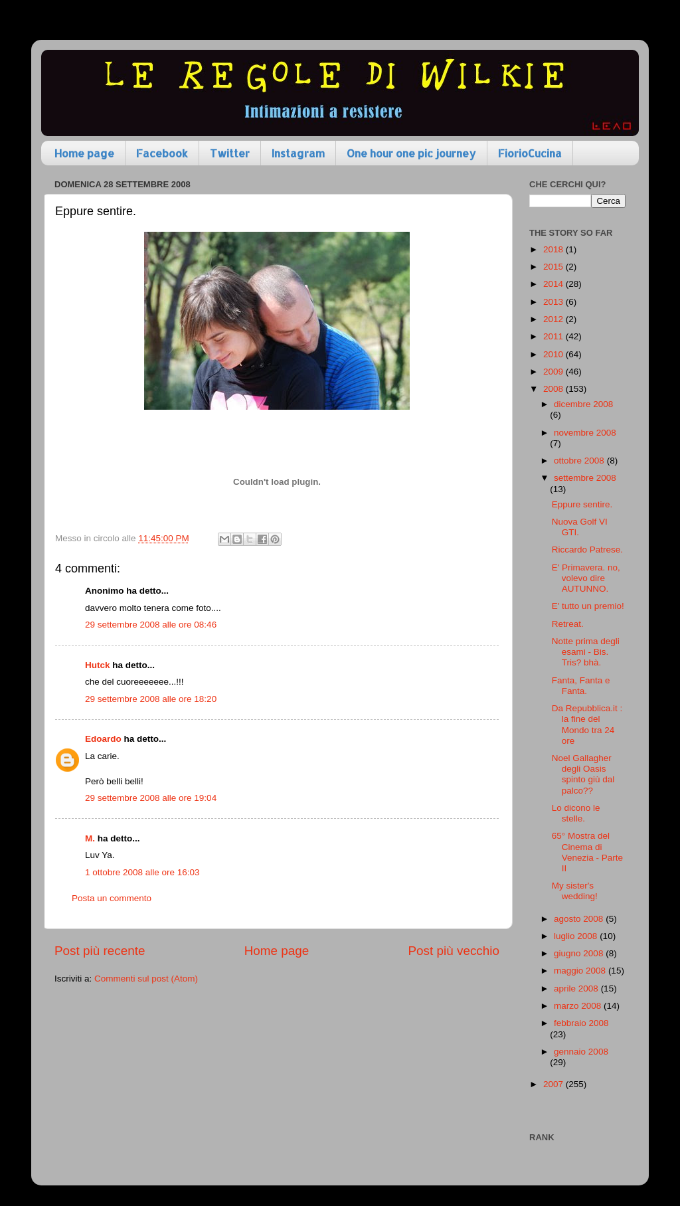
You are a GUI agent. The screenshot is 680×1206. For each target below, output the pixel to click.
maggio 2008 (581, 971)
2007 (554, 1084)
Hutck (97, 665)
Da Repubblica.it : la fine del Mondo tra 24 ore (587, 724)
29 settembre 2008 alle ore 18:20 (150, 699)
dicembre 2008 (583, 404)
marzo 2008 (579, 1006)
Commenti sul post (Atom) (146, 979)
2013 (554, 302)
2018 (554, 249)
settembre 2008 (585, 478)
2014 (554, 284)
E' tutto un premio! (588, 606)
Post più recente (99, 951)
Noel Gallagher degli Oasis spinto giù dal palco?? (583, 774)
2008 (554, 389)
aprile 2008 (577, 988)
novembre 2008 (585, 433)
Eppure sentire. (582, 504)
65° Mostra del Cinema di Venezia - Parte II (587, 852)
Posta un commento (111, 898)
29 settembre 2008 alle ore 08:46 (150, 625)
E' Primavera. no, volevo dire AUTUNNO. (586, 578)
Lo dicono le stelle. (576, 813)
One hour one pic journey (411, 153)
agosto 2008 (580, 919)
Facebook (162, 153)
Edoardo (103, 739)
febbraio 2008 (581, 1023)
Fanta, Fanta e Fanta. (581, 685)
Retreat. (568, 624)
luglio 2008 (577, 936)
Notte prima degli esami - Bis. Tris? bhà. (586, 651)
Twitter (230, 153)
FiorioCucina (530, 153)
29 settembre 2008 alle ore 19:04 (150, 798)
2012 (554, 319)
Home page (84, 153)
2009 (554, 372)
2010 (554, 354)
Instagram (298, 153)
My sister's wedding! (575, 891)
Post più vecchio (453, 951)
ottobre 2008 (580, 461)
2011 (554, 336)
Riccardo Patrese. (587, 550)
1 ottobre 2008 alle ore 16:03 (142, 872)
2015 (554, 267)
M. (90, 838)
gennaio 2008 (581, 1052)
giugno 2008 (580, 953)
